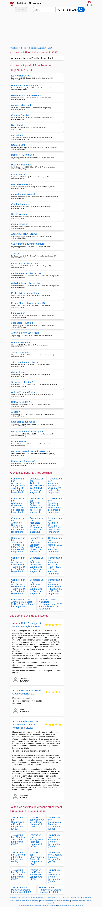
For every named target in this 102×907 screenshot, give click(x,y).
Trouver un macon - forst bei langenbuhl (70, 905)
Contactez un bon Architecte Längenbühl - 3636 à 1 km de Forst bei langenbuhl (18, 485)
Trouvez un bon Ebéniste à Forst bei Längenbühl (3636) (36, 874)
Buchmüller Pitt (19, 441)
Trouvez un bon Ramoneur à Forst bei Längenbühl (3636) (50, 889)
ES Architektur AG (20, 76)
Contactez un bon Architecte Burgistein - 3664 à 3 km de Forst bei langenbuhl (18, 525)
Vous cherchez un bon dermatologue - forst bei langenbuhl (37, 905)
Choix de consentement (84, 897)
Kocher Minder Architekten (25, 293)
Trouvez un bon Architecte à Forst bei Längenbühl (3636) (54, 841)
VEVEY (29, 728)
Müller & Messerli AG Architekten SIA (30, 451)
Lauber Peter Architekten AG (26, 273)
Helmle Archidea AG (21, 402)
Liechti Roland (18, 174)
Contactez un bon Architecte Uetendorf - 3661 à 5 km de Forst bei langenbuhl (55, 525)
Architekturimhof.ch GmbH (25, 333)
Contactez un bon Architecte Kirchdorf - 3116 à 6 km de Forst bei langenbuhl (22, 603)
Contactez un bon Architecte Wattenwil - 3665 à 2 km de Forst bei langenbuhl (55, 485)
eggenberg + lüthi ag (22, 323)
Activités (20, 10)
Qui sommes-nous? (16, 897)
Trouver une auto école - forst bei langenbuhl (24, 901)
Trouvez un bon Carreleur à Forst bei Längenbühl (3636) (18, 857)
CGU (67, 897)
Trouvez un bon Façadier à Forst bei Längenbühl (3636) (18, 874)
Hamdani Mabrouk (20, 343)
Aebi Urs (15, 254)
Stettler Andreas (19, 214)
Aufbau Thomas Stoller (23, 392)
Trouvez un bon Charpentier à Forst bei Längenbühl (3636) (37, 858)
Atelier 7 (15, 412)
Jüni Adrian (17, 135)
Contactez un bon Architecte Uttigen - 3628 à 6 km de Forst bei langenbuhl (37, 587)
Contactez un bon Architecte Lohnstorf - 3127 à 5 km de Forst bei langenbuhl (37, 545)
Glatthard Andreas (20, 204)
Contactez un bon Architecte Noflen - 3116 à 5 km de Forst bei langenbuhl (55, 545)
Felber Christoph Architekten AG (28, 303)
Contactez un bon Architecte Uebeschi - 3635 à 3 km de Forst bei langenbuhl (55, 505)
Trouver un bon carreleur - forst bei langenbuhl (55, 901)
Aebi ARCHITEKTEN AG (24, 234)
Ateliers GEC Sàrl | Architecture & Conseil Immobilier (26, 724)
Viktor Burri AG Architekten (25, 362)
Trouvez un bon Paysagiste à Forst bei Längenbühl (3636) (36, 841)
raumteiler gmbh (19, 224)
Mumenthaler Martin (21, 105)
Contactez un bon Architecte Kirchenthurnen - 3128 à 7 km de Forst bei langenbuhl (50, 604)
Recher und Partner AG (23, 461)
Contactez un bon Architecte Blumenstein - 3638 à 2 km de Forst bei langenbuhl (37, 485)
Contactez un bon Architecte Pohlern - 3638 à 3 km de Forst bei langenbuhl (37, 525)
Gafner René (18, 372)
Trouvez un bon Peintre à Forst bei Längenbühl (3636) (21, 889)
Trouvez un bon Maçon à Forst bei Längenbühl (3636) (55, 857)
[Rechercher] (81, 9)
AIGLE (36, 626)
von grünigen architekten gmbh (27, 432)
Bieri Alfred (17, 125)
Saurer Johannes (20, 352)
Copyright (73, 897)
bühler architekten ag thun (25, 263)
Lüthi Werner (18, 313)
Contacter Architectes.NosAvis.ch (34, 897)
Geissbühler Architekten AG (25, 283)
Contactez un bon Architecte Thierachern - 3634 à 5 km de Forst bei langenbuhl (18, 545)
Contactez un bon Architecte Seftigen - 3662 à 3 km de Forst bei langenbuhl (37, 505)
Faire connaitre (51, 897)
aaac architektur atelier (23, 422)
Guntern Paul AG (20, 115)
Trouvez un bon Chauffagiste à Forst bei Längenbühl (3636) (17, 823)
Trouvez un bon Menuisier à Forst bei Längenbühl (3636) (54, 876)
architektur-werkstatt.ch (23, 194)
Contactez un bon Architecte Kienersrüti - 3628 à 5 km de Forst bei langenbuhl (37, 565)
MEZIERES (28, 693)
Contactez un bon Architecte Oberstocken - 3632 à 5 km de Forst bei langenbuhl (18, 565)
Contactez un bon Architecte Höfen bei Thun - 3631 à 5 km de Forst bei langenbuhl (55, 566)
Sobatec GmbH (19, 145)
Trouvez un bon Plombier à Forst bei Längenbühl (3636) (18, 839)
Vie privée (61, 897)
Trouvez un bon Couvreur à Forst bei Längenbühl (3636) (37, 822)
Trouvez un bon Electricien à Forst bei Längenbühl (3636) (54, 823)
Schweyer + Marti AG (22, 382)
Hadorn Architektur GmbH (24, 85)
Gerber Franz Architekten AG (26, 95)
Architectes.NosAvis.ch (29, 3)
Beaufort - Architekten (22, 155)
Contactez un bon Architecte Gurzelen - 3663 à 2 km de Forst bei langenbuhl (18, 505)
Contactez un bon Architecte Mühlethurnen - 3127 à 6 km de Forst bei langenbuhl (18, 587)
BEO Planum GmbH (21, 184)
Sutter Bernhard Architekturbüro (27, 244)
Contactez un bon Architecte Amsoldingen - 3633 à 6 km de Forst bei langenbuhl (55, 587)
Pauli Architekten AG (22, 165)
